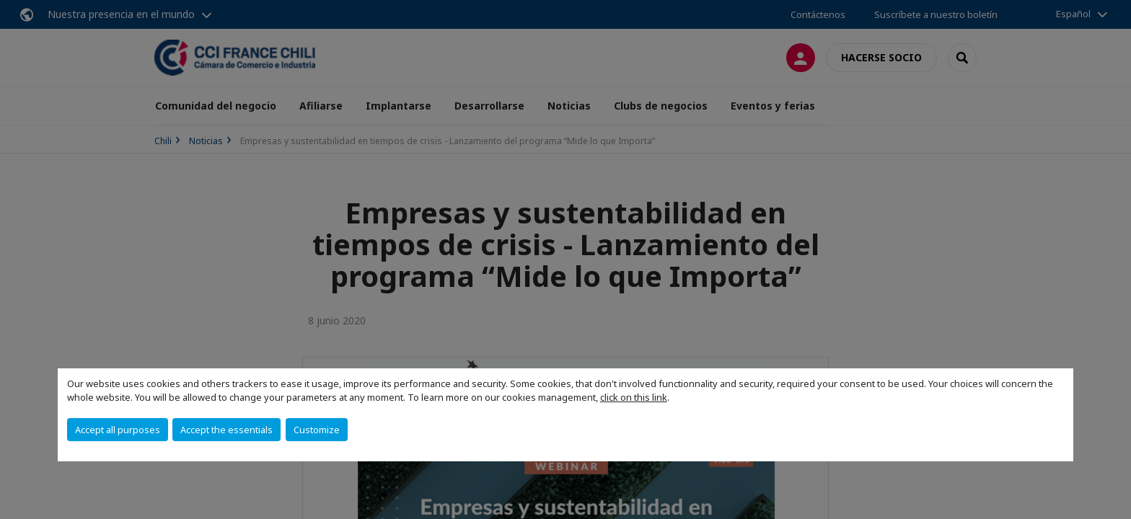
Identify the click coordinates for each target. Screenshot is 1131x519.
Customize (317, 429)
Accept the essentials (226, 429)
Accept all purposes (117, 429)
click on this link (633, 397)
